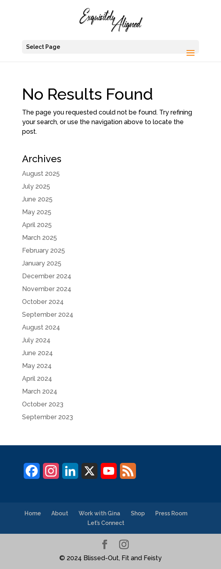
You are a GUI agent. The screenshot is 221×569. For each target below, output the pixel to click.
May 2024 (37, 366)
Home (32, 513)
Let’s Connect (105, 523)
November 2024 (46, 289)
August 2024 (41, 327)
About (59, 513)
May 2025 (36, 212)
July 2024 (36, 340)
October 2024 (43, 302)
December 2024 (46, 276)
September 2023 (47, 417)
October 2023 (42, 404)
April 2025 (37, 225)
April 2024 (37, 378)
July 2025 (36, 186)
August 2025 (41, 173)
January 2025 (41, 263)
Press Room (171, 513)
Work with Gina (99, 513)
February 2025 (43, 250)
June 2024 (37, 353)
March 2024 (39, 391)
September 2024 (47, 314)
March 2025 (39, 237)
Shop (138, 513)
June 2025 (37, 199)
